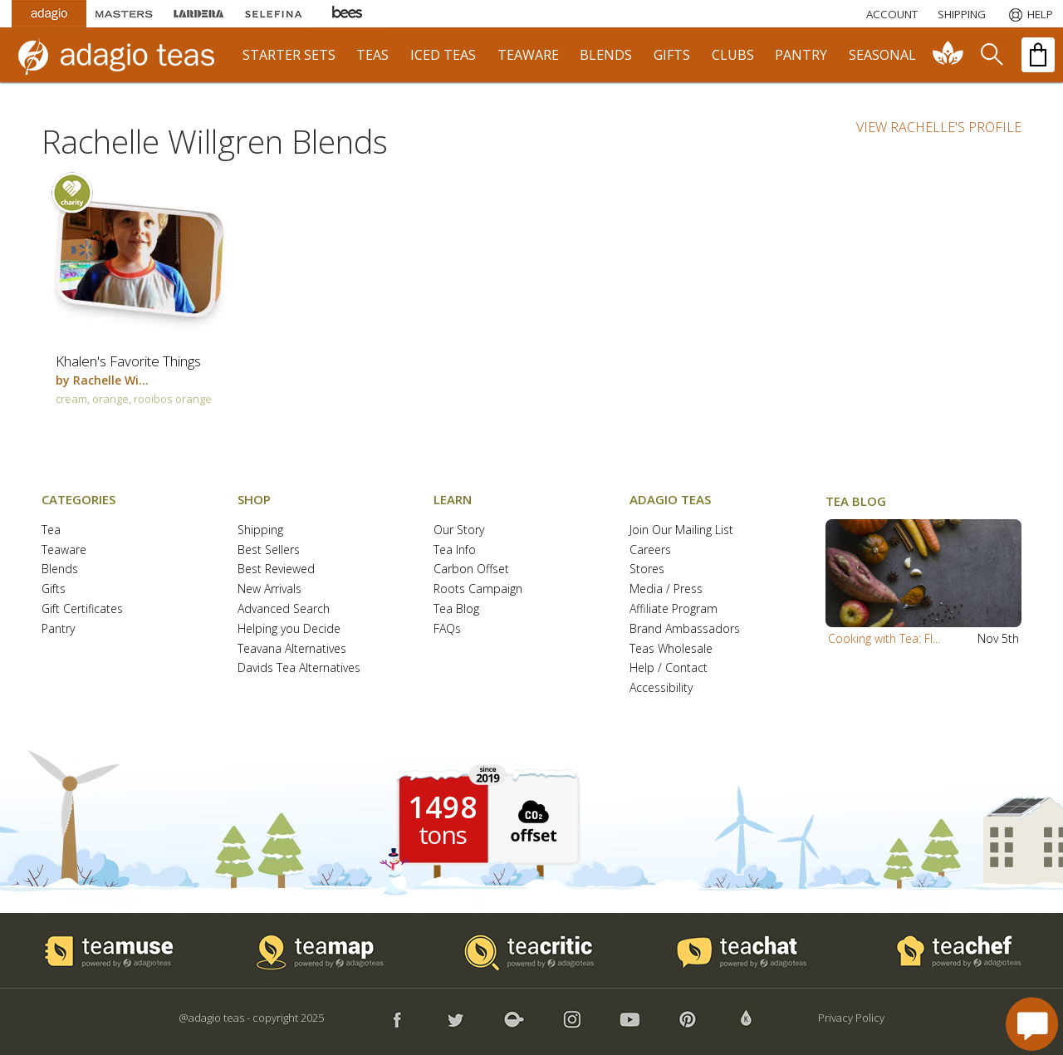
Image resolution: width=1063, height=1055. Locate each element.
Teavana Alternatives (292, 649)
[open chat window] (1032, 1024)
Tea (51, 530)
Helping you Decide (289, 629)
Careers (650, 550)
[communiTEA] (948, 54)
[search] (991, 54)
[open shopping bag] (1038, 54)
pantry (801, 55)
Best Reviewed (276, 569)
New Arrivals (269, 589)
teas (372, 55)
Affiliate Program (673, 609)
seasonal (882, 55)
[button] (923, 573)
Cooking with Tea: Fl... (884, 638)
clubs (733, 55)
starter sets (289, 55)
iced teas (443, 55)
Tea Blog (456, 609)
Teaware (64, 550)
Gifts (54, 589)
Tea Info (455, 550)
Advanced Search (284, 609)
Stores (646, 569)
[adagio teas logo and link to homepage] (124, 55)
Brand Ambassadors (684, 629)
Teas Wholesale (671, 649)
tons (443, 834)
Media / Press (666, 589)
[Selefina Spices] (273, 13)
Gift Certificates (82, 609)
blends (606, 55)
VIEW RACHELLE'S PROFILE (938, 127)
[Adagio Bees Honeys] (348, 13)
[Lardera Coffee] (198, 13)
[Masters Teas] (123, 13)
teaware (528, 55)
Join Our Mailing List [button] (681, 530)
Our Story (459, 530)
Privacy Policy (851, 1017)
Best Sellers (269, 550)
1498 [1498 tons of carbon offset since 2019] (443, 807)
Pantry (58, 629)
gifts (672, 55)
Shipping (260, 530)
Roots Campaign (478, 589)
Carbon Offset (471, 569)
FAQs (447, 629)
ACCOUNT (892, 14)
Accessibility (661, 688)
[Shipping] (962, 14)
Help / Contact (668, 668)
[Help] (1029, 14)
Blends (60, 569)
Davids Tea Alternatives (299, 668)
